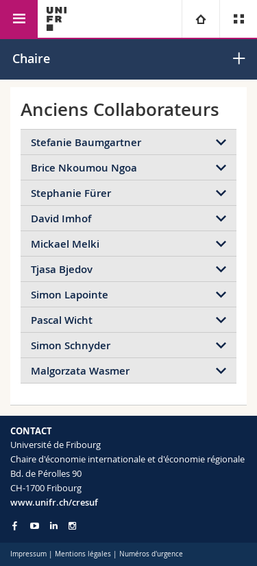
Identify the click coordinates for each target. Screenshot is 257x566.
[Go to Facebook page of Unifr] (14, 525)
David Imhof (61, 218)
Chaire (31, 58)
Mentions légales (83, 554)
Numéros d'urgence (151, 554)
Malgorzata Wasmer (80, 371)
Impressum (28, 554)
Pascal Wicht (62, 320)
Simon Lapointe (69, 294)
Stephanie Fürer (71, 193)
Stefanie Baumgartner (86, 142)
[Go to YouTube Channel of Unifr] (34, 525)
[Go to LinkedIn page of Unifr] (54, 525)
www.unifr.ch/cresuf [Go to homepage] (54, 502)
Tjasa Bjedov (62, 269)
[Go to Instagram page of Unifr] (72, 525)
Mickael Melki (65, 244)
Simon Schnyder (70, 345)
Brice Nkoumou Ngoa (84, 168)
